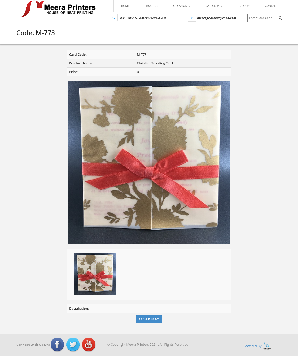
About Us (151, 6)
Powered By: (257, 346)
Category (214, 6)
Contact (271, 6)
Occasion (181, 6)
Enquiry (244, 6)
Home (125, 6)
